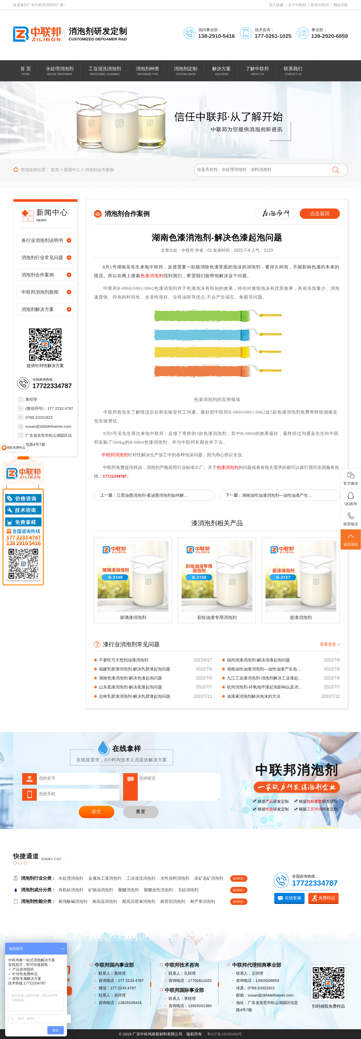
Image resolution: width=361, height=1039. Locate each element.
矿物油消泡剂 (100, 890)
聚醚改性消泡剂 (158, 890)
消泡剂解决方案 (37, 309)
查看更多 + (330, 644)
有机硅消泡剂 (70, 890)
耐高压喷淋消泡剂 (138, 901)
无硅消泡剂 (188, 890)
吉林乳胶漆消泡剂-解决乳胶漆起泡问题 (134, 696)
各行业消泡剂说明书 (42, 240)
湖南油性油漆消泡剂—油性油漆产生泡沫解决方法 (278, 495)
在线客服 (293, 898)
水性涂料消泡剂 (174, 878)
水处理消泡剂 (70, 878)
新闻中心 (72, 170)
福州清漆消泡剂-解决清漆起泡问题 (258, 660)
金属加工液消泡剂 (104, 878)
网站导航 (340, 5)
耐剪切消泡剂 (172, 901)
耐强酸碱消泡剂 (72, 901)
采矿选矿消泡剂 (208, 878)
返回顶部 (351, 539)
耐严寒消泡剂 (202, 901)
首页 (55, 170)
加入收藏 (276, 5)
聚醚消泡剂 (128, 890)
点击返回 (320, 213)
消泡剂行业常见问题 (42, 257)
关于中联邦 (297, 5)
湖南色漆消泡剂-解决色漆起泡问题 (130, 678)
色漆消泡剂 (152, 275)
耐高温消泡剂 (104, 901)
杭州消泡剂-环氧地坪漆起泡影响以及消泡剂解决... (265, 687)
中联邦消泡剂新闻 (39, 292)
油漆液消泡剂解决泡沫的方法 (253, 696)
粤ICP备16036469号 (224, 1034)
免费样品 (327, 898)
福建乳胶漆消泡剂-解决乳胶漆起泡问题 (134, 669)
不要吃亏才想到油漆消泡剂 (123, 660)
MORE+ (239, 878)
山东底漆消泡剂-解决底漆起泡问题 (130, 687)
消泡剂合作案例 (99, 170)
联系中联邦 (320, 5)
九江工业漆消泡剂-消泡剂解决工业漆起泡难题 (265, 678)
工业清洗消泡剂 (140, 878)
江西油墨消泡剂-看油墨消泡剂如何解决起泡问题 (153, 495)
